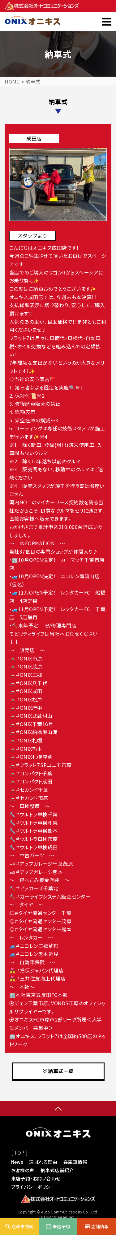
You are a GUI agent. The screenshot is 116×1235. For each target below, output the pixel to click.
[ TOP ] (19, 1152)
